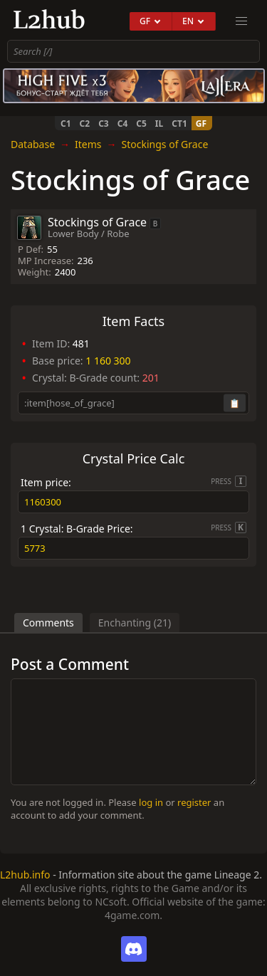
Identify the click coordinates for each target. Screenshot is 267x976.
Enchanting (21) (134, 622)
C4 (122, 123)
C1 (66, 123)
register (194, 802)
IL (159, 123)
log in (151, 802)
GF (201, 123)
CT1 (179, 123)
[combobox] (133, 51)
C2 (85, 123)
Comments (48, 622)
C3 (103, 123)
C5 (141, 123)
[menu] (241, 21)
